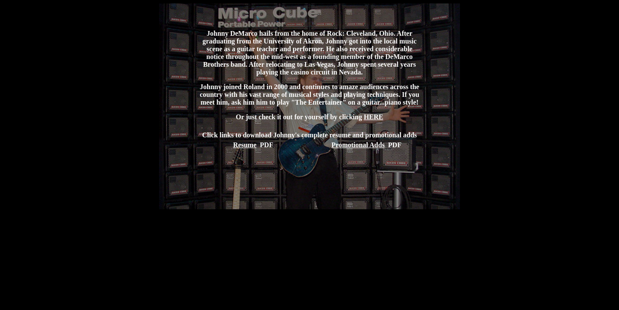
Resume (244, 145)
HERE (373, 117)
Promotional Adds (358, 145)
